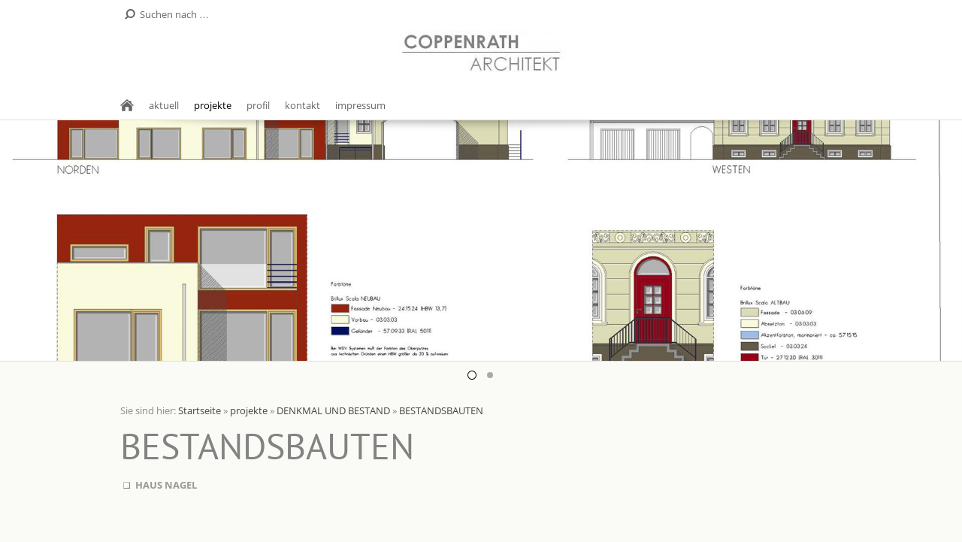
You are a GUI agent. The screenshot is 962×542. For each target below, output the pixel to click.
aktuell (164, 105)
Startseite (199, 410)
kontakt (302, 105)
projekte (212, 105)
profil (258, 105)
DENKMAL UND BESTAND (333, 410)
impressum (360, 105)
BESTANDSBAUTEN (441, 410)
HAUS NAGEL (166, 485)
